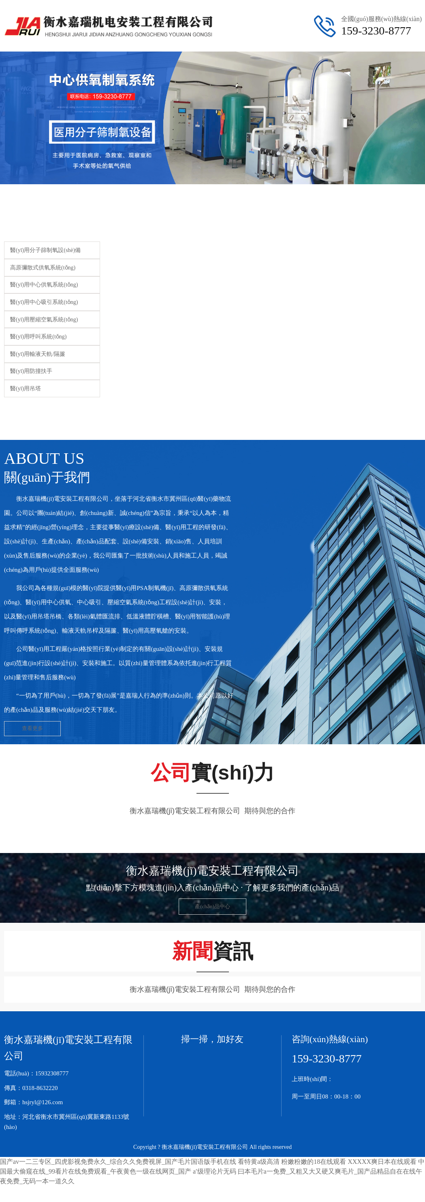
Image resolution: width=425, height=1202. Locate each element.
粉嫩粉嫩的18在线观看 (313, 1164)
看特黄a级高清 (259, 1164)
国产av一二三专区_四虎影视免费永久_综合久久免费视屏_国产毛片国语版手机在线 (118, 1164)
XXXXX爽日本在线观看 (382, 1164)
